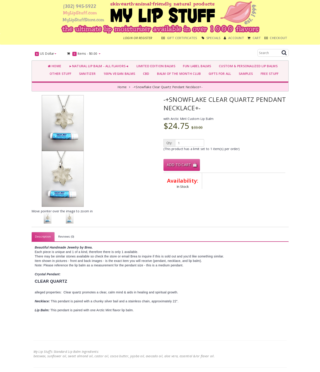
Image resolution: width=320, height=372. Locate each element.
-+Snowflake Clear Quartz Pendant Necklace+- (168, 87)
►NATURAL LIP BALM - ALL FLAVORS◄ (98, 66)
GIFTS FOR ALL (219, 73)
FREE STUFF (268, 73)
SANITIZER (86, 73)
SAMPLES (245, 73)
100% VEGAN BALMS (118, 73)
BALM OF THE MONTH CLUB (178, 73)
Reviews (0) (66, 236)
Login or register (137, 38)
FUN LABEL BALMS (196, 66)
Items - (83, 53)
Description (43, 236)
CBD (145, 73)
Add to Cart (182, 164)
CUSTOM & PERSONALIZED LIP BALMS (247, 66)
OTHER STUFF (59, 73)
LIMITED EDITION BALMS (154, 66)
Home (54, 66)
